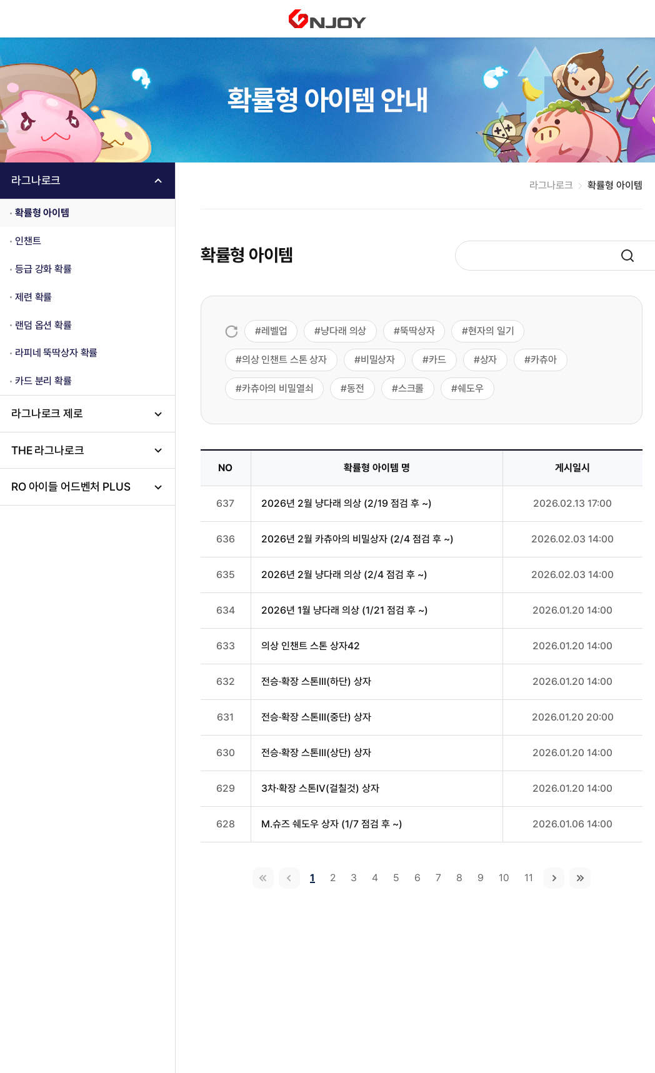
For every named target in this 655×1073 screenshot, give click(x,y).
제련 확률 (33, 297)
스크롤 (411, 388)
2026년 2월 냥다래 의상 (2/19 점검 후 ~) (346, 503)
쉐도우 (471, 388)
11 (528, 878)
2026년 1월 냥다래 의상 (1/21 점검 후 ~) (344, 610)
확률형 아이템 (42, 213)
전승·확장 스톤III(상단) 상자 (316, 753)
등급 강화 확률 (43, 269)
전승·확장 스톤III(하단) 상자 (316, 681)
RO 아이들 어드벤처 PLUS (70, 486)
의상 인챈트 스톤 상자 (284, 360)
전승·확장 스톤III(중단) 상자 (316, 717)
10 (504, 878)
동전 (355, 388)
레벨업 (274, 331)
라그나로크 (36, 180)
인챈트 (28, 241)
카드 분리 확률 (43, 381)
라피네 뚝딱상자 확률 (56, 353)
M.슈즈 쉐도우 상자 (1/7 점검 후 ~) (331, 824)
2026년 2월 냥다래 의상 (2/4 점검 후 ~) (344, 575)
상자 (489, 360)
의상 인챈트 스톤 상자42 (310, 646)
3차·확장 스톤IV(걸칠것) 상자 (320, 788)
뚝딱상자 (417, 331)
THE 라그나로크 (47, 450)
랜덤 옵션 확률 (43, 325)
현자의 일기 (491, 331)
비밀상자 (378, 360)
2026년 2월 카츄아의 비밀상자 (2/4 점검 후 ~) (357, 539)
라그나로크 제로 (47, 413)
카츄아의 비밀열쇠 (278, 388)
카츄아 (544, 360)
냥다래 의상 (343, 331)
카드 (437, 360)
